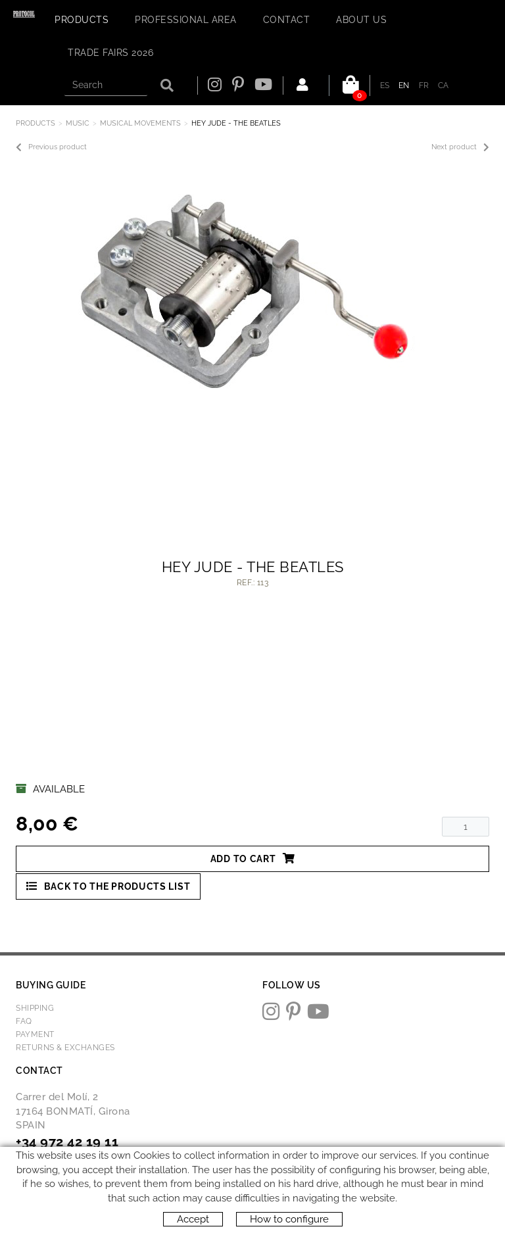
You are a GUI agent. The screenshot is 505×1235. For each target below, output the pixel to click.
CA (443, 85)
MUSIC (77, 123)
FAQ (24, 1021)
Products (35, 123)
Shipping (35, 1008)
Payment (35, 1034)
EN (404, 85)
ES (385, 85)
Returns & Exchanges (65, 1047)
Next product (460, 147)
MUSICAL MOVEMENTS (140, 123)
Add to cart (252, 858)
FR (424, 85)
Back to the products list (108, 886)
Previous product (51, 147)
